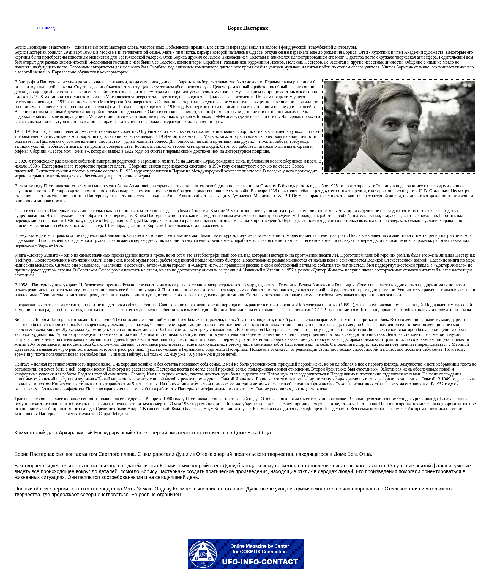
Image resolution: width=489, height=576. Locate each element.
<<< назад (45, 28)
